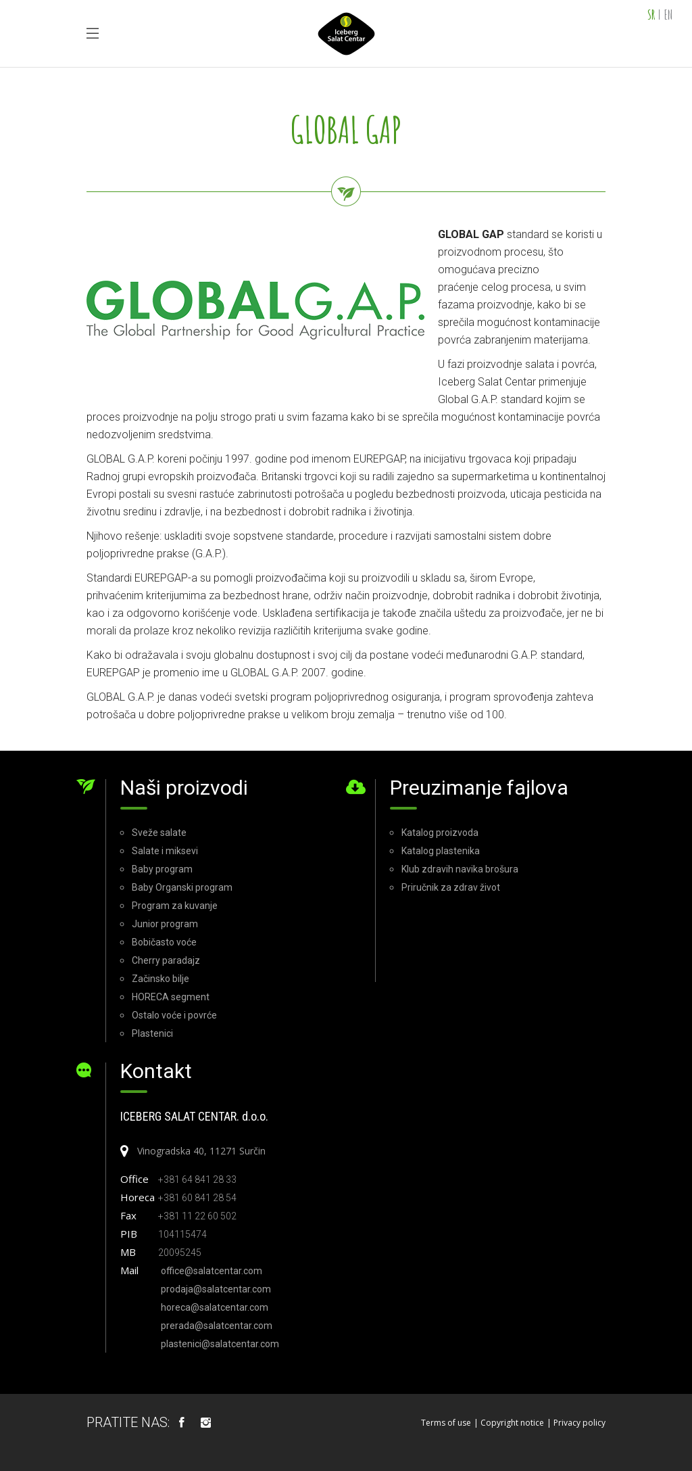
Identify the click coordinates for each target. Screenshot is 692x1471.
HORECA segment (170, 996)
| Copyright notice (509, 1422)
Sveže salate (159, 832)
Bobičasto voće (164, 942)
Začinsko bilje (160, 978)
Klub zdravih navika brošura (459, 869)
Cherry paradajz (166, 960)
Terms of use (446, 1422)
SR (651, 14)
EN (668, 14)
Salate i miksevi (165, 850)
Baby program (162, 869)
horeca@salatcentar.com (214, 1307)
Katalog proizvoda (439, 832)
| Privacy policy (576, 1422)
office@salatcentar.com (211, 1270)
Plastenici (152, 1033)
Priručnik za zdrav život (450, 887)
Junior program (165, 923)
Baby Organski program (182, 887)
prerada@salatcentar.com (216, 1325)
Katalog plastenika (440, 850)
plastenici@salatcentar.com (220, 1343)
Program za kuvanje (175, 905)
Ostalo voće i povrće (174, 1015)
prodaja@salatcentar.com (216, 1289)
